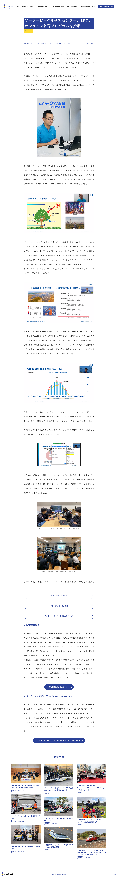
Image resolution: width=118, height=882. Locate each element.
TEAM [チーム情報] (28, 3)
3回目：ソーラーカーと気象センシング (59, 616)
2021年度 (30, 41)
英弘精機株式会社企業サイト (59, 689)
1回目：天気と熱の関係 (59, 594)
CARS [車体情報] (42, 3)
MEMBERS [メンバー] (88, 3)
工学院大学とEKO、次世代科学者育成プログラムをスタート (58, 743)
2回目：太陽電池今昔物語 (59, 605)
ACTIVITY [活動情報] (57, 3)
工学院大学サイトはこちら (106, 3)
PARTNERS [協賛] (72, 3)
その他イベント (29, 27)
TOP (18, 3)
